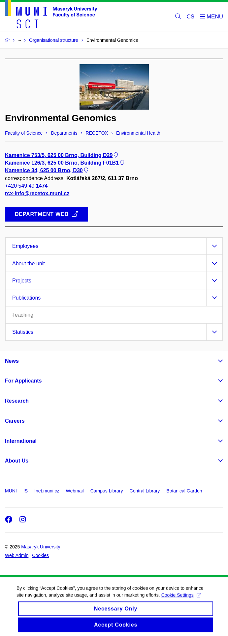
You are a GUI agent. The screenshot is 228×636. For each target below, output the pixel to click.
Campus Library (106, 490)
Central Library (145, 490)
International (21, 441)
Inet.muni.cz (46, 490)
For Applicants (23, 381)
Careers (15, 421)
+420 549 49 (26, 186)
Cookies (40, 555)
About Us (16, 461)
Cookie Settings (181, 598)
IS (25, 490)
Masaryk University (40, 546)
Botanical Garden (184, 490)
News (12, 361)
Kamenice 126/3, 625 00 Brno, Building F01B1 (65, 163)
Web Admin (16, 555)
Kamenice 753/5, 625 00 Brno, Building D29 (62, 155)
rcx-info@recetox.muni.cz (37, 193)
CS (191, 16)
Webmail (75, 490)
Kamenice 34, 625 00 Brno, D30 (47, 170)
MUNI (11, 490)
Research (17, 401)
